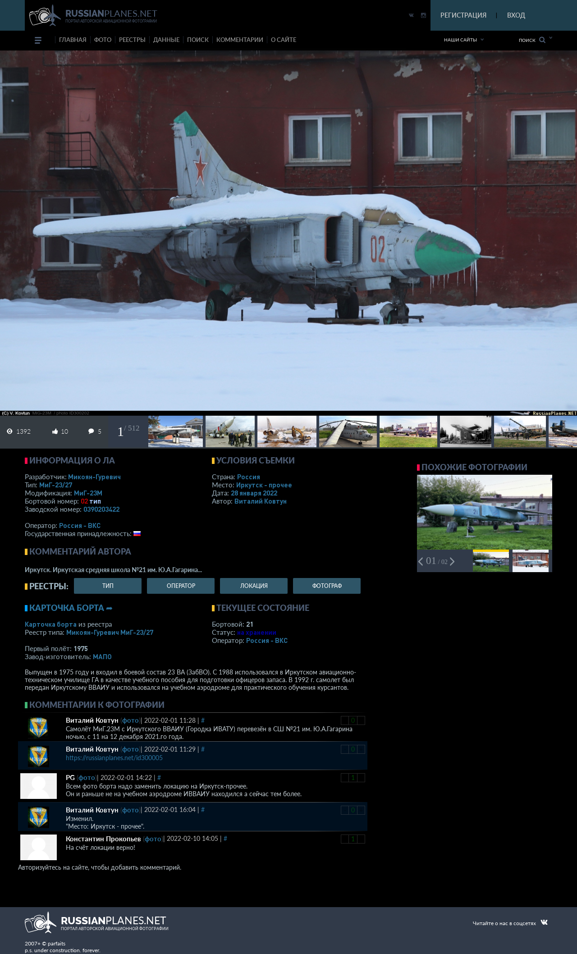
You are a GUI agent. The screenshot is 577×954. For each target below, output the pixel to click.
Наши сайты (460, 39)
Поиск (532, 40)
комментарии (239, 39)
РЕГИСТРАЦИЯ (463, 15)
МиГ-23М (88, 493)
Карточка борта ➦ (71, 608)
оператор (181, 585)
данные (166, 39)
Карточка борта (51, 624)
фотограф (327, 585)
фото (102, 39)
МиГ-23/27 (55, 485)
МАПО (102, 656)
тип (95, 501)
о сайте (283, 39)
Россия (248, 476)
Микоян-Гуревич (94, 476)
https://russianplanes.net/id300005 (114, 757)
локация (254, 585)
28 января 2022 (254, 493)
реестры (132, 39)
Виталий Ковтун (260, 501)
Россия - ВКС (80, 525)
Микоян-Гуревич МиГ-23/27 (109, 632)
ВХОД (516, 15)
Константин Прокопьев (103, 839)
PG (70, 777)
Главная (73, 39)
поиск (198, 39)
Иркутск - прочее (264, 485)
